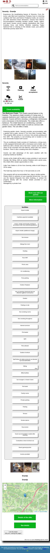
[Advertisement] (25, 44)
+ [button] (5, 485)
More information (35, 200)
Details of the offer (25, 517)
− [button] (5, 488)
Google (25, 547)
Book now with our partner (36, 194)
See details (25, 525)
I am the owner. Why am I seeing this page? (13, 532)
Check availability (13, 109)
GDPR (44, 549)
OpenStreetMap (43, 511)
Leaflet (35, 511)
